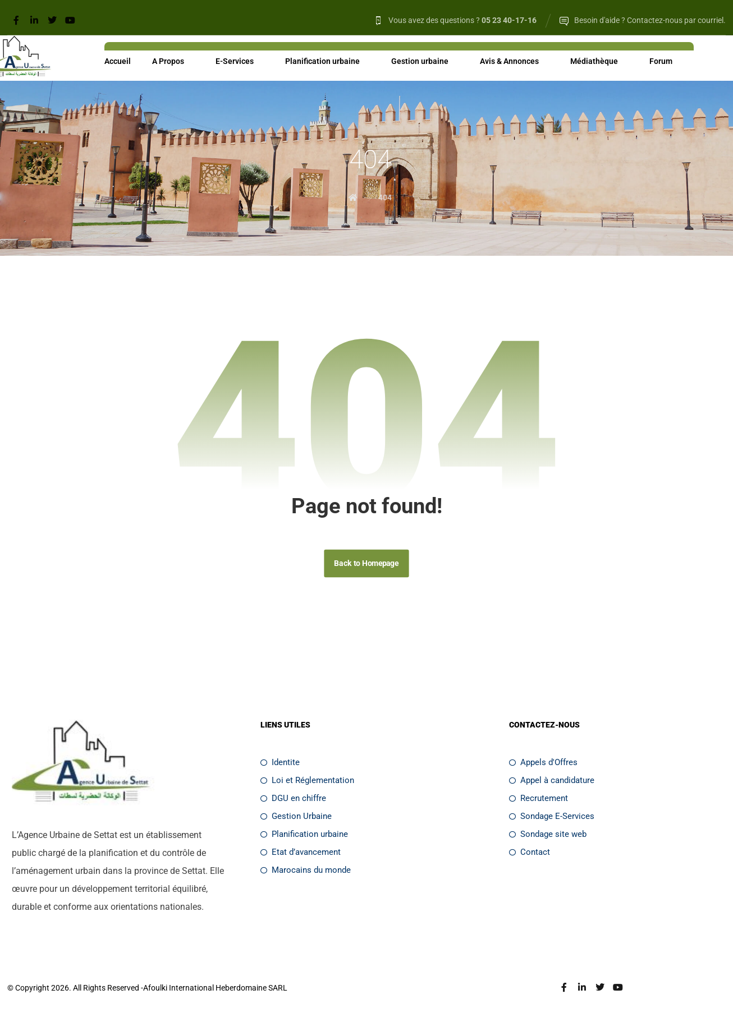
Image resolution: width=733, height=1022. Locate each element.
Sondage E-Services (551, 818)
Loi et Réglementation (307, 782)
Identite (280, 764)
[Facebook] (16, 20)
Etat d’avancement (300, 854)
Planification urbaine (304, 836)
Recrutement (538, 800)
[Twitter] (52, 20)
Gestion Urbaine (296, 818)
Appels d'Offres (543, 764)
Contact (529, 854)
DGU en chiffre (293, 800)
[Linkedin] (34, 20)
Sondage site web (548, 836)
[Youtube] (70, 20)
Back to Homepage (366, 565)
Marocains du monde (305, 872)
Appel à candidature (551, 782)
